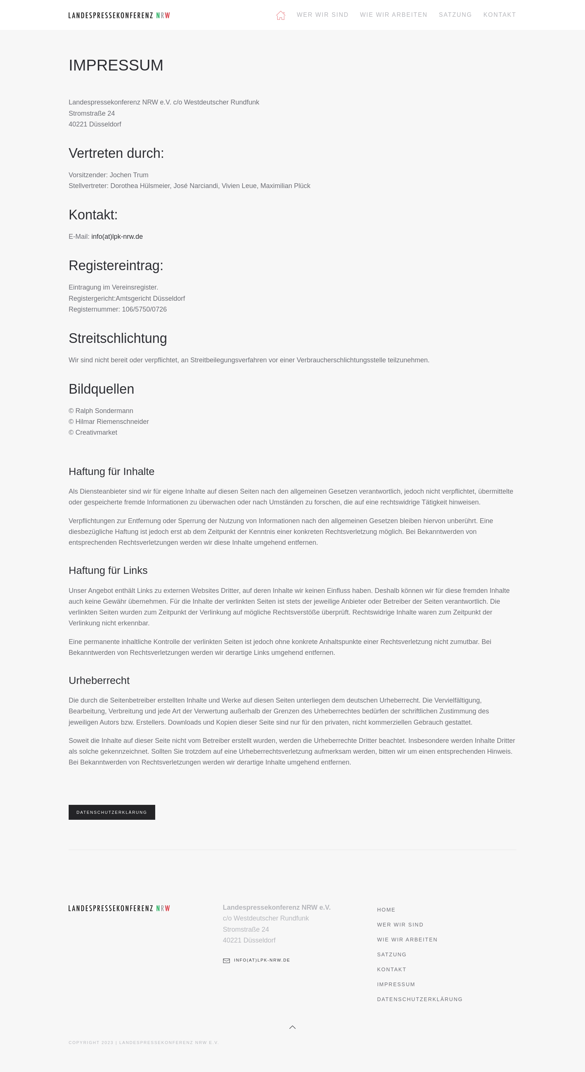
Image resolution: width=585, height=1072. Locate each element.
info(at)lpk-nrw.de (117, 236)
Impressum (396, 984)
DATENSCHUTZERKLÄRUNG (111, 812)
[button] (292, 1027)
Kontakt (500, 15)
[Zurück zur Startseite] (119, 15)
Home (386, 910)
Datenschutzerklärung (420, 999)
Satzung (455, 15)
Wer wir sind (323, 15)
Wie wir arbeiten (394, 15)
